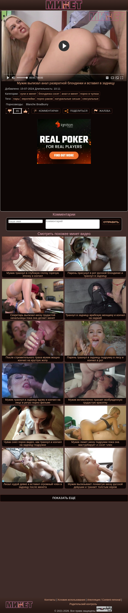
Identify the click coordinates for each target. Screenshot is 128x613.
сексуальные (90, 98)
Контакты (49, 599)
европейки (28, 98)
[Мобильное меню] (3, 5)
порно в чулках (89, 93)
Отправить (111, 222)
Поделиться (78, 110)
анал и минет (69, 93)
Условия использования (71, 599)
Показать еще (63, 498)
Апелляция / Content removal (104, 599)
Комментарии (48, 110)
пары (16, 98)
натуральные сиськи (67, 98)
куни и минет (28, 93)
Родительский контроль (83, 604)
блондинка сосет (49, 93)
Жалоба (104, 110)
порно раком (45, 98)
